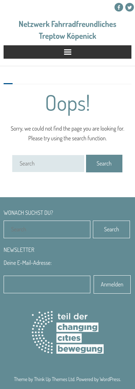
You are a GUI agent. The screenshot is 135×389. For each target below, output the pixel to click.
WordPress (110, 379)
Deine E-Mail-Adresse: (28, 262)
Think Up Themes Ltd (54, 379)
